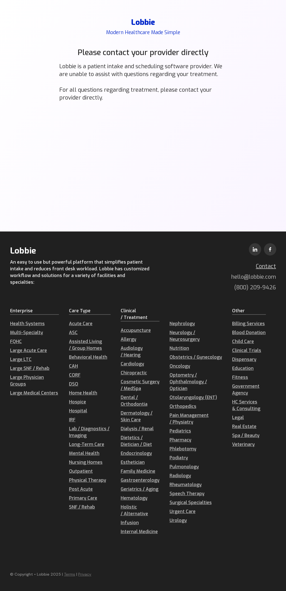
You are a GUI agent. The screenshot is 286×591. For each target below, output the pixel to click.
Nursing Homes (86, 462)
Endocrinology (136, 453)
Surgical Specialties (191, 502)
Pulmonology (184, 467)
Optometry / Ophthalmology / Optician (188, 381)
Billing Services (248, 324)
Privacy (84, 574)
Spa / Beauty (245, 435)
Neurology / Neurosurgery (185, 336)
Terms (69, 574)
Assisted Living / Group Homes (85, 345)
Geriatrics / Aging (139, 489)
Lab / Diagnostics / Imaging (89, 432)
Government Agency (245, 389)
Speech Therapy (187, 494)
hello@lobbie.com (253, 277)
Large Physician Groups (27, 380)
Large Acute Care (28, 350)
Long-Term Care (86, 444)
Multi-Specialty (26, 332)
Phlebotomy (183, 449)
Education (243, 368)
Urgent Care (183, 511)
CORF (74, 375)
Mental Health (84, 453)
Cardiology (132, 364)
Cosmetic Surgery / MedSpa (140, 385)
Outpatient (81, 471)
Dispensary (244, 359)
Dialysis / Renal (137, 429)
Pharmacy (180, 440)
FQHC (16, 341)
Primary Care (83, 498)
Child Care (243, 341)
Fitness (240, 377)
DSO (73, 384)
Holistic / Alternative (134, 510)
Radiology (180, 476)
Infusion (130, 523)
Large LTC (21, 359)
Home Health (83, 393)
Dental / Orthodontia (134, 400)
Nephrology (182, 324)
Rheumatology (186, 485)
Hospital (78, 411)
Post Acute (81, 489)
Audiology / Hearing (132, 351)
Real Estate (244, 426)
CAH (73, 366)
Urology (178, 520)
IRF (72, 420)
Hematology (134, 498)
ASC (73, 332)
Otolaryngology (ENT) (193, 397)
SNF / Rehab (82, 507)
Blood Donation (249, 332)
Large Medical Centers (34, 393)
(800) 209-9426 (255, 287)
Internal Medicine (139, 532)
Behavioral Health (88, 357)
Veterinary (243, 444)
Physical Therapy (87, 480)
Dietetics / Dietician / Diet (136, 441)
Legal (238, 417)
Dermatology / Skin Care (136, 416)
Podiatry (179, 458)
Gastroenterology (140, 480)
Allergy (128, 339)
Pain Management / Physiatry (189, 418)
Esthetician (133, 462)
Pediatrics (180, 431)
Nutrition (179, 348)
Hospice (77, 402)
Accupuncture (136, 330)
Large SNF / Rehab (29, 368)
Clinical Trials (246, 350)
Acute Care (80, 324)
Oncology (180, 366)
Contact (266, 266)
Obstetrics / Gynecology (196, 357)
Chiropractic (134, 373)
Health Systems (27, 324)
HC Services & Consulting (246, 405)
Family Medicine (138, 471)
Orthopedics (183, 406)
